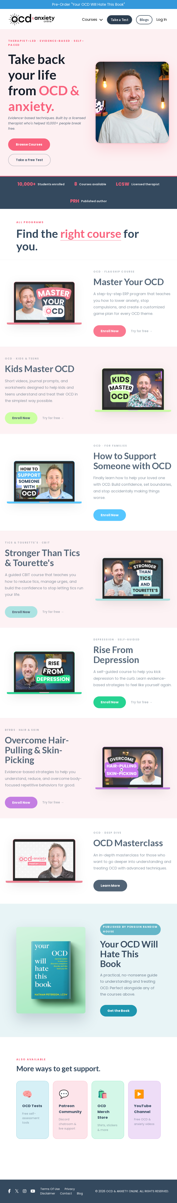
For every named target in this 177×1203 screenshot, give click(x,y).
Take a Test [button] (119, 20)
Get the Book (118, 1010)
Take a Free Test (29, 160)
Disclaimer (47, 1193)
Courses (92, 20)
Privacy (70, 1189)
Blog (80, 1193)
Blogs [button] (144, 20)
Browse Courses (29, 144)
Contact (66, 1193)
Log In (161, 20)
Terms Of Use (50, 1189)
